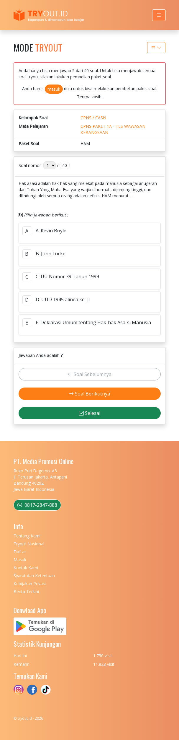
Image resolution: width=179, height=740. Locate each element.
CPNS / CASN (93, 117)
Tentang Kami (27, 536)
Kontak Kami (26, 567)
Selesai (89, 413)
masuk (53, 89)
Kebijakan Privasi (30, 583)
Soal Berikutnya (89, 393)
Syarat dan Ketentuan (34, 575)
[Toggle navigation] (159, 15)
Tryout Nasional (29, 544)
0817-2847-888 (37, 505)
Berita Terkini (26, 591)
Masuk (20, 559)
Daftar (20, 551)
